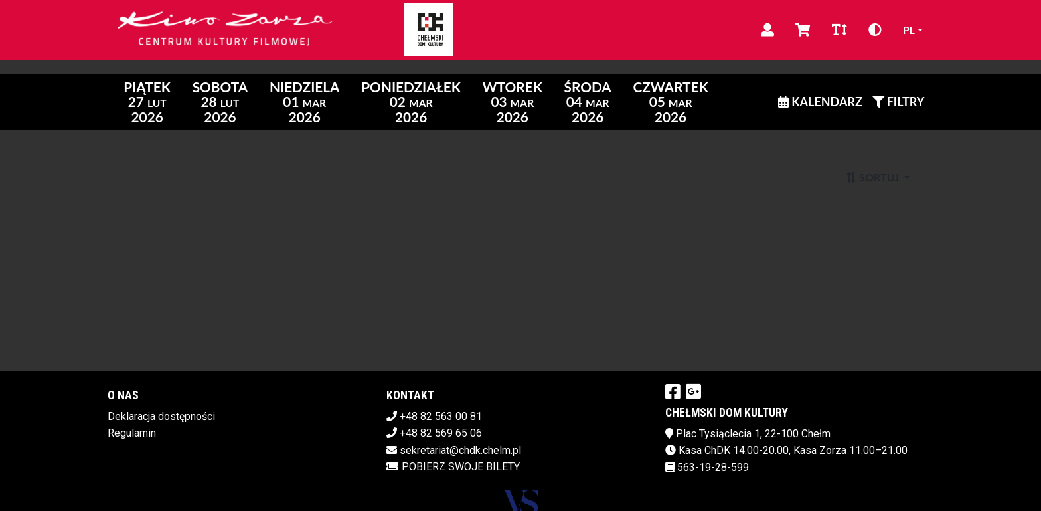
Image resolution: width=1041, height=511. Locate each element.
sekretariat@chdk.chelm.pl (460, 450)
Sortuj (873, 177)
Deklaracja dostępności (161, 416)
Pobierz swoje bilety (453, 466)
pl (909, 29)
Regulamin (132, 433)
